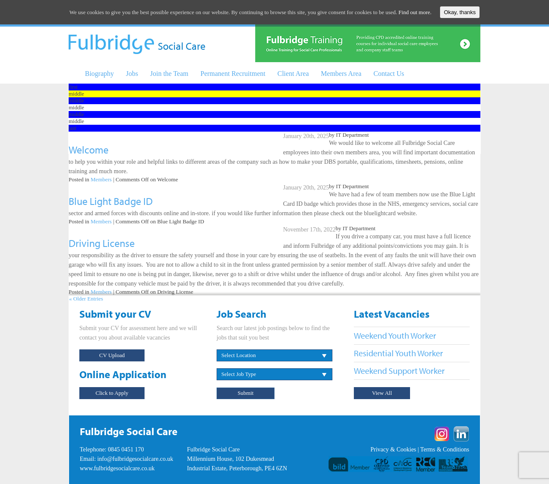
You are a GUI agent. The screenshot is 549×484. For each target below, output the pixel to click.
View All (382, 393)
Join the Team (169, 73)
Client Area (293, 73)
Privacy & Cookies (393, 449)
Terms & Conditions (444, 449)
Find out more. (414, 12)
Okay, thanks (460, 12)
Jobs (132, 73)
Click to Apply (112, 393)
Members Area (341, 73)
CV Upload (111, 355)
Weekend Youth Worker (395, 335)
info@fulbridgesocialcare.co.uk (135, 459)
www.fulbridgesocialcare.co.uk (117, 468)
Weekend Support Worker (399, 370)
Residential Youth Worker (398, 353)
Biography (99, 73)
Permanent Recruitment (232, 73)
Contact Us (389, 73)
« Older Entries (86, 298)
